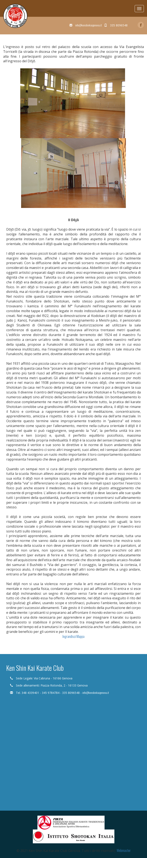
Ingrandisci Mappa (73, 636)
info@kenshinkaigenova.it (88, 25)
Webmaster (124, 850)
